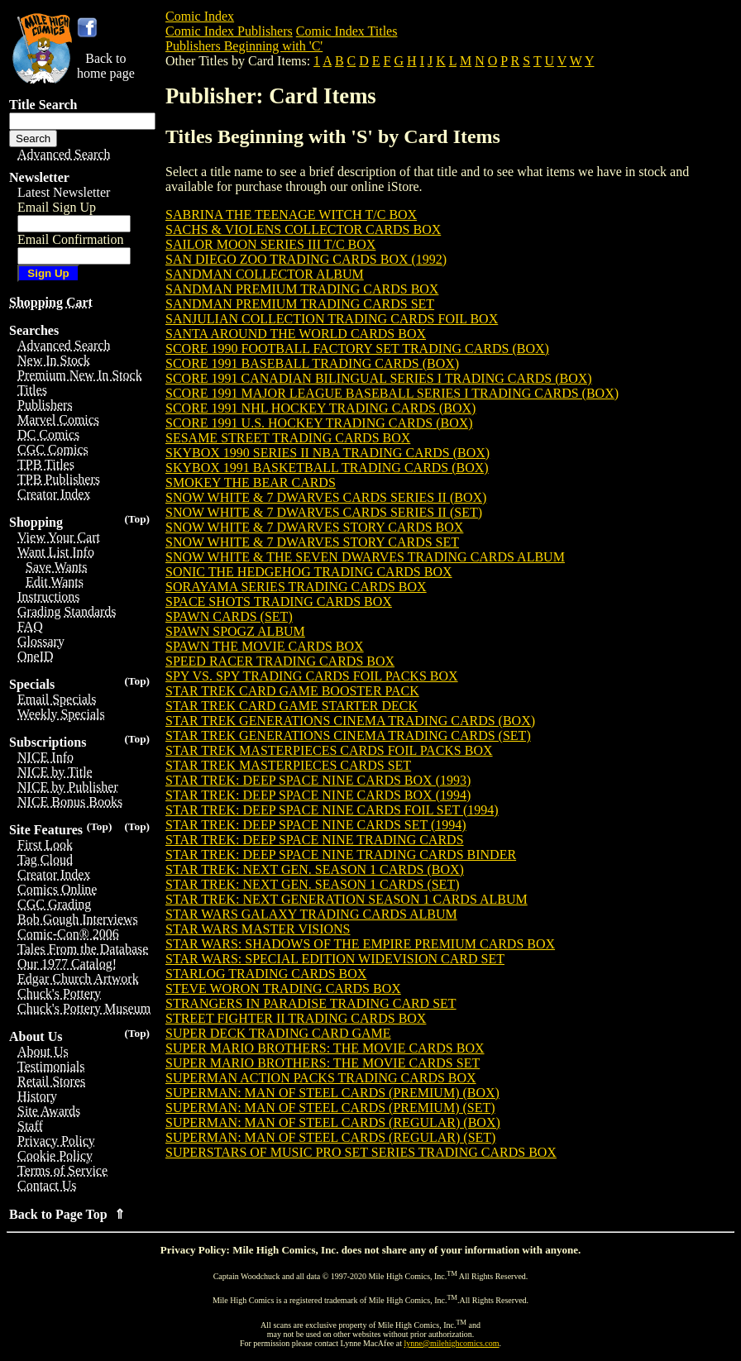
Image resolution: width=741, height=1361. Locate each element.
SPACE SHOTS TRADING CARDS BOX (278, 602)
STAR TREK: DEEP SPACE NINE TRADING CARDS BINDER (340, 855)
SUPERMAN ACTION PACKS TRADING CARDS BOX (320, 1078)
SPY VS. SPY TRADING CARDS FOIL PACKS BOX (311, 676)
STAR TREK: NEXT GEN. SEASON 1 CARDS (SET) (312, 884)
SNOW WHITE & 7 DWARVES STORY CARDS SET (312, 542)
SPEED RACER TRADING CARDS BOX (279, 661)
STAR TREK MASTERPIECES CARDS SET (288, 765)
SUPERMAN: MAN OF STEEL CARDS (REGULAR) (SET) (330, 1137)
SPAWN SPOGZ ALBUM (235, 631)
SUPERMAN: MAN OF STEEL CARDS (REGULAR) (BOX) (332, 1122)
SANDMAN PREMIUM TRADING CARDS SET (299, 304)
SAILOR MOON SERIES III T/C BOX (270, 244)
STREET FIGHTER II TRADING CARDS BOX (295, 1018)
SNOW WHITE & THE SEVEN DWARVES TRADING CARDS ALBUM (365, 557)
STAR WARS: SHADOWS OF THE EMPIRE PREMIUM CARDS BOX (360, 944)
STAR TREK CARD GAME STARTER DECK (291, 706)
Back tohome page (106, 65)
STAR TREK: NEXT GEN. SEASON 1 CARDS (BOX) (314, 869)
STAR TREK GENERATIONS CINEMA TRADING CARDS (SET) (348, 735)
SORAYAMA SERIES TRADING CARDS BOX (296, 587)
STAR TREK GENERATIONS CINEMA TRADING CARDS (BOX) (350, 721)
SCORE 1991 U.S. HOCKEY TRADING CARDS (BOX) (319, 423)
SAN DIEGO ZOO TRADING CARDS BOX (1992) (306, 259)
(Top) (137, 519)
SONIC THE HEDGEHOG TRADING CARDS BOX (308, 572)
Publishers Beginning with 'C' (244, 46)
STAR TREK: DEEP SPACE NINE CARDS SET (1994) (315, 825)
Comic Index (199, 16)
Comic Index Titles (347, 31)
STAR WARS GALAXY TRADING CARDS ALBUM (311, 914)
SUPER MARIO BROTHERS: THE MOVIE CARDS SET (322, 1063)
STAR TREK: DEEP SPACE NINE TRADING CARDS (314, 840)
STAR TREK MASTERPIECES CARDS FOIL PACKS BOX (329, 750)
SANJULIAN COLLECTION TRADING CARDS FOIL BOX (331, 319)
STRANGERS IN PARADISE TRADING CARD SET (311, 1003)
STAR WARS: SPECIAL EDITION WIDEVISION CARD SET (334, 959)
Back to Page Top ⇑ (67, 1214)
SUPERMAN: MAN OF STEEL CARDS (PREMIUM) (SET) (330, 1108)
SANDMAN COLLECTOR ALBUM (264, 274)
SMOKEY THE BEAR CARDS (250, 482)
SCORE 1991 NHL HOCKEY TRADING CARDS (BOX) (320, 408)
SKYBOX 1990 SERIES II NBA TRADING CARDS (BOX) (327, 453)
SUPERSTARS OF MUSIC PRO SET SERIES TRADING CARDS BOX (361, 1152)
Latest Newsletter (63, 192)
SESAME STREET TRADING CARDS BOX (287, 438)
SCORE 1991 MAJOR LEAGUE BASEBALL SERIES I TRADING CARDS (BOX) (392, 393)
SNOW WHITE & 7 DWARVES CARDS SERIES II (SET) (323, 512)
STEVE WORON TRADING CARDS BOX (283, 988)
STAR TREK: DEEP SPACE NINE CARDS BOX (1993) (318, 780)
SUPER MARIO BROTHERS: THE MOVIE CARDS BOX (325, 1048)
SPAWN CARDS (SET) (229, 616)
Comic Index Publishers (229, 31)
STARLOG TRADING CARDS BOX (265, 974)
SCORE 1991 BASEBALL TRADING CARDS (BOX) (312, 363)
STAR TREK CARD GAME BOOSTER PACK (292, 691)
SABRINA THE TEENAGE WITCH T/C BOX (291, 215)
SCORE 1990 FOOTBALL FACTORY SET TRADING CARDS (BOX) (357, 348)
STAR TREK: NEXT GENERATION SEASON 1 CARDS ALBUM (346, 899)
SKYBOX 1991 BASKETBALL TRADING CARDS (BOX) (327, 468)
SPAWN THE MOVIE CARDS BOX (264, 646)
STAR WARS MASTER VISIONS (258, 929)
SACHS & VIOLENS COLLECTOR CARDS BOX (303, 229)
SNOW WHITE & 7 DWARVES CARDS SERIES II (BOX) (325, 497)
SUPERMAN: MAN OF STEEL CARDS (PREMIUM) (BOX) (332, 1093)
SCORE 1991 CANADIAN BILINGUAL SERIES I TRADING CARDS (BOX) (378, 378)
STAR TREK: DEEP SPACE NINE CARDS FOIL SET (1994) (332, 810)
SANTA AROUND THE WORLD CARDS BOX (295, 334)
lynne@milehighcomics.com (452, 1343)
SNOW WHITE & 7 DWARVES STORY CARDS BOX (314, 527)
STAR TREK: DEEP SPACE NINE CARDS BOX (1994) (318, 795)
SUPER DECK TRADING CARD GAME (278, 1033)
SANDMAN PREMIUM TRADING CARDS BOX (301, 289)
